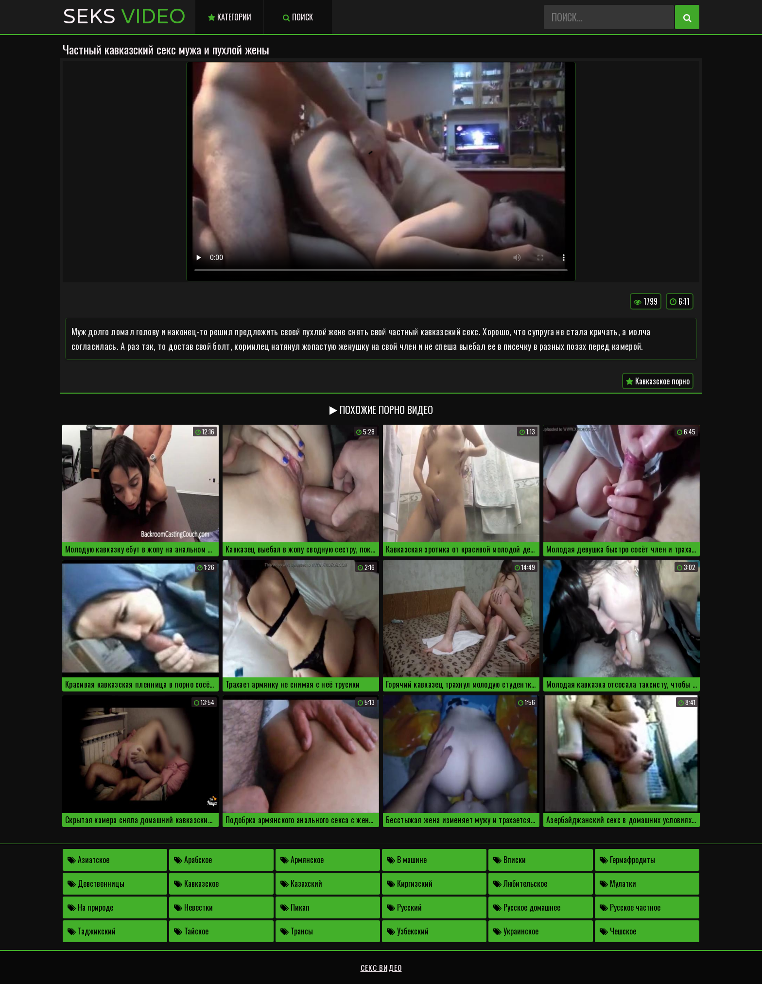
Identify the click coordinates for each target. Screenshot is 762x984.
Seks (124, 16)
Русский (404, 907)
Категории (229, 17)
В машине (407, 859)
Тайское (191, 931)
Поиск (298, 17)
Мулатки (618, 883)
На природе (90, 907)
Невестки (193, 907)
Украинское (515, 931)
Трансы (296, 931)
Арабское (193, 859)
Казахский (301, 883)
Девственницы (96, 883)
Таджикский (92, 931)
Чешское (618, 931)
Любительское (520, 883)
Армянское (302, 859)
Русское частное (630, 907)
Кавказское (196, 883)
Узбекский (408, 931)
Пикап (295, 907)
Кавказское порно (658, 381)
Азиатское (88, 859)
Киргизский (410, 883)
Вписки (509, 859)
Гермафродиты (627, 859)
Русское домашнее (526, 907)
